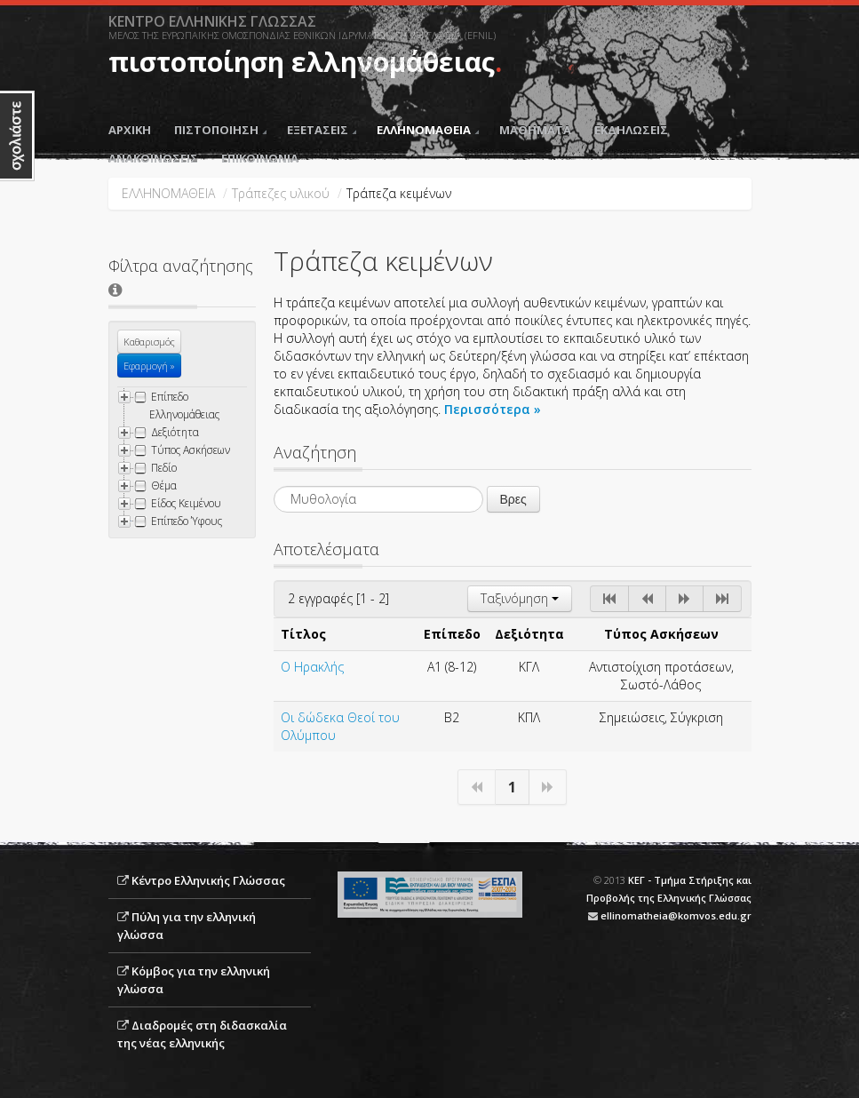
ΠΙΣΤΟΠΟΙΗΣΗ (220, 130)
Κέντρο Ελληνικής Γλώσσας (208, 880)
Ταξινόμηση (520, 598)
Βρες (513, 499)
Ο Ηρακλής (312, 666)
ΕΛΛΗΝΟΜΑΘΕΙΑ (428, 130)
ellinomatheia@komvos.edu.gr (676, 915)
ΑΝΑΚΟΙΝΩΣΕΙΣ (153, 158)
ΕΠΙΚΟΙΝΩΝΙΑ (259, 158)
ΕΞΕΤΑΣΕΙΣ (321, 130)
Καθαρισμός (149, 341)
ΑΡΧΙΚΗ (129, 130)
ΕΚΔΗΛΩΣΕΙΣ (631, 130)
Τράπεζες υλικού (281, 193)
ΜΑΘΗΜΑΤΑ (535, 130)
